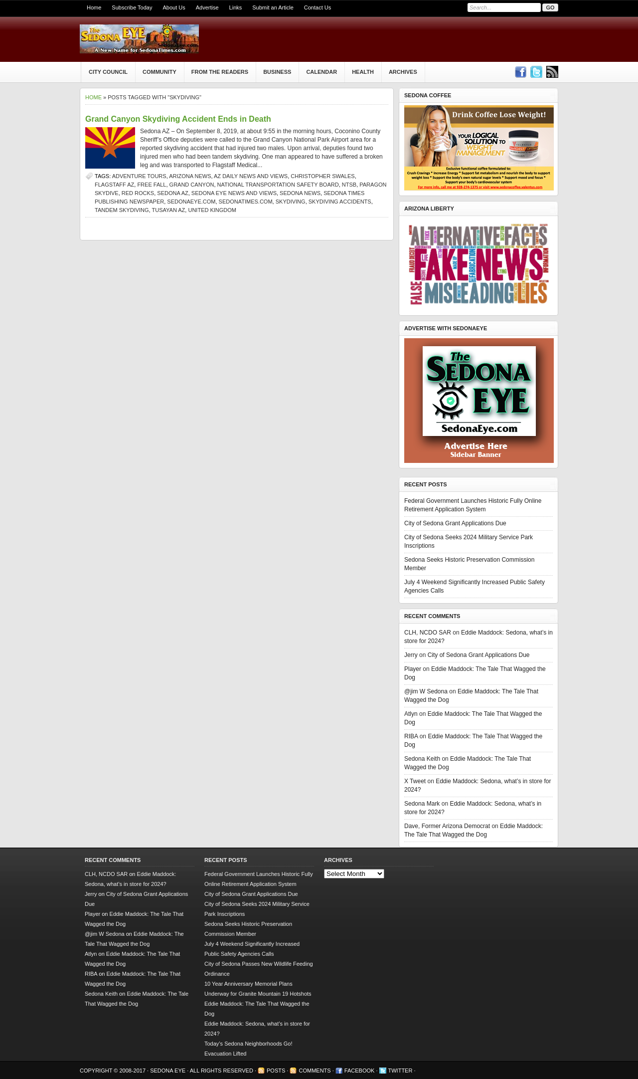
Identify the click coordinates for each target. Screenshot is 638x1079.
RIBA (411, 736)
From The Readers (219, 72)
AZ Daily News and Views (251, 176)
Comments (314, 1071)
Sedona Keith (422, 758)
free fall (151, 185)
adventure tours (139, 176)
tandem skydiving (122, 210)
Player (412, 668)
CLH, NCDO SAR (427, 632)
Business (277, 72)
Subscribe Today (132, 7)
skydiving (291, 202)
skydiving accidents (340, 202)
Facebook (359, 1071)
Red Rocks (138, 193)
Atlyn (411, 713)
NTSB (349, 185)
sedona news (300, 193)
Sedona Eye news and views (234, 193)
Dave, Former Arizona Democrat (447, 826)
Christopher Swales (322, 176)
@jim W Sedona (426, 691)
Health (363, 72)
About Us (173, 7)
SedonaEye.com (191, 202)
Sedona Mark (422, 803)
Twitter (400, 1071)
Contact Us (317, 7)
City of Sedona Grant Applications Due (455, 523)
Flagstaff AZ (114, 185)
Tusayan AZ (168, 210)
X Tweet (415, 781)
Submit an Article (273, 7)
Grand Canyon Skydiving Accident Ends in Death (178, 119)
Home (94, 7)
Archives (403, 72)
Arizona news (190, 176)
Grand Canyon (191, 185)
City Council (108, 72)
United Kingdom (212, 210)
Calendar (321, 72)
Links (235, 7)
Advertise (207, 7)
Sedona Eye (168, 1071)
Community (159, 72)
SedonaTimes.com (246, 202)
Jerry (411, 654)
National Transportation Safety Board (278, 185)
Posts (276, 1071)
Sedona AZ (172, 193)
